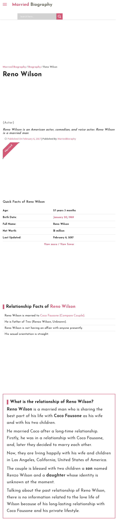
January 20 (60, 217)
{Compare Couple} (71, 315)
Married (32, 5)
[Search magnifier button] (59, 16)
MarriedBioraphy (67, 138)
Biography (34, 67)
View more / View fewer (59, 244)
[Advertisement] (58, 37)
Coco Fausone (49, 315)
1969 (71, 217)
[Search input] (37, 16)
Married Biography (14, 67)
